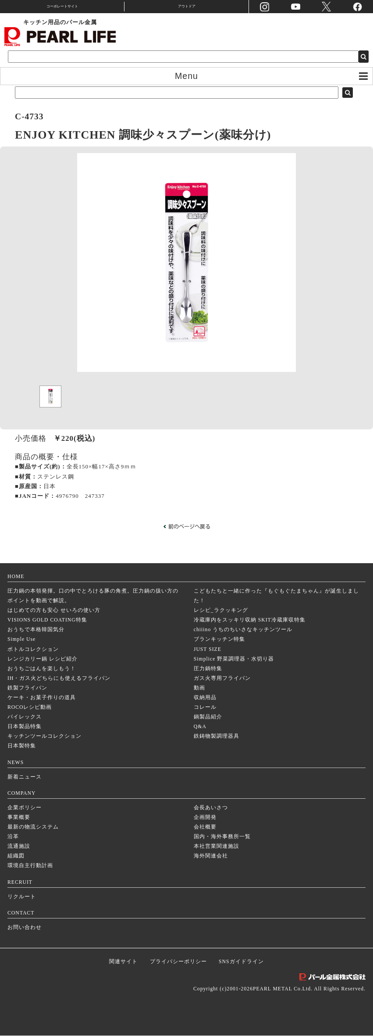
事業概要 (18, 818)
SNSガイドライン (241, 962)
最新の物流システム (33, 827)
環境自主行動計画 (30, 866)
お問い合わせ (24, 928)
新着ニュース (24, 777)
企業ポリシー (24, 808)
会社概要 (205, 827)
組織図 (16, 856)
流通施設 (18, 847)
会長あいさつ (211, 808)
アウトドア (186, 6)
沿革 (13, 837)
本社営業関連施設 (216, 847)
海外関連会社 (211, 856)
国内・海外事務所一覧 (222, 837)
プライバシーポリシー (178, 962)
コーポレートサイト (62, 6)
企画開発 (205, 818)
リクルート (21, 897)
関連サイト (123, 962)
